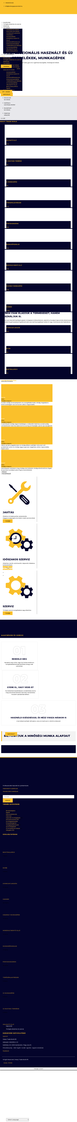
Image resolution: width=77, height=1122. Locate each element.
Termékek (6, 27)
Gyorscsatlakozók (13, 327)
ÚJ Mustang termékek (14, 161)
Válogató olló (11, 140)
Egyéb (8, 88)
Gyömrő (5, 1036)
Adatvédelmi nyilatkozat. (10, 788)
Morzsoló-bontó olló (14, 265)
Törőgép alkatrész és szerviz (12, 24)
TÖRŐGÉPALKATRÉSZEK (14, 45)
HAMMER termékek (12, 29)
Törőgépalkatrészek (13, 203)
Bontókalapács (12, 369)
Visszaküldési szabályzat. (10, 791)
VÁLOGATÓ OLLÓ (11, 49)
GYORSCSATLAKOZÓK (13, 33)
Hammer (9, 307)
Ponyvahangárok (12, 223)
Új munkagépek (11, 182)
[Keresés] (8, 800)
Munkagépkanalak (13, 244)
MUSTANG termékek (12, 31)
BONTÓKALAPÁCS (12, 86)
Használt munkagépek (14, 286)
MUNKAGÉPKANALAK (13, 42)
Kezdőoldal (6, 22)
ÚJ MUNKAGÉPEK (11, 47)
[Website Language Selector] (17, 1119)
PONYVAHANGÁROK (12, 43)
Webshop (6, 26)
